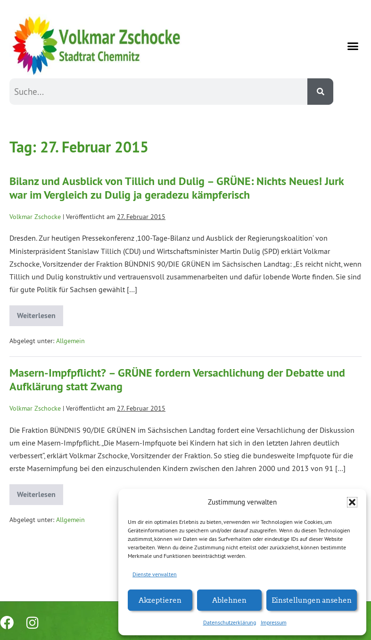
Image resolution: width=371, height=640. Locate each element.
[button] (352, 502)
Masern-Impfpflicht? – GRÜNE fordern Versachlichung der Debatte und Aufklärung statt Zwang (177, 379)
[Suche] (320, 91)
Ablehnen (229, 599)
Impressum (274, 622)
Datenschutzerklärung (229, 622)
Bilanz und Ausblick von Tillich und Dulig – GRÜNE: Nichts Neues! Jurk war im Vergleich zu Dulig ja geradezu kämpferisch (176, 188)
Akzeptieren (160, 599)
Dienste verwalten (154, 574)
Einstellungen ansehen (312, 599)
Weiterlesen (40, 312)
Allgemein (70, 341)
